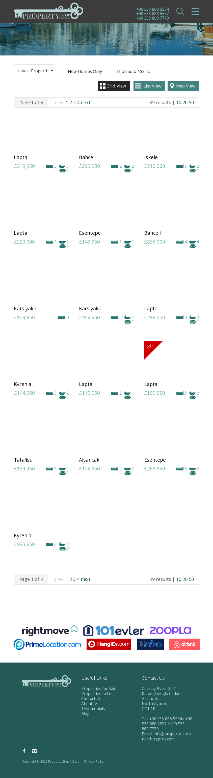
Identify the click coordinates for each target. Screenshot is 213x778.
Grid (116, 86)
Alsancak (89, 459)
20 (185, 102)
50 (191, 102)
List (152, 86)
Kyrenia (22, 384)
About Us (89, 703)
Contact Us (91, 698)
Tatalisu (23, 459)
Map (185, 86)
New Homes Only (85, 71)
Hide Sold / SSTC (133, 71)
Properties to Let (97, 693)
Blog (85, 713)
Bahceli (87, 157)
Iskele (151, 157)
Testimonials (93, 708)
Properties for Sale (98, 688)
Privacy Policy (94, 761)
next (86, 102)
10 (178, 102)
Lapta (20, 157)
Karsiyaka (25, 308)
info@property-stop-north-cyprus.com (167, 736)
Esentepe (90, 232)
